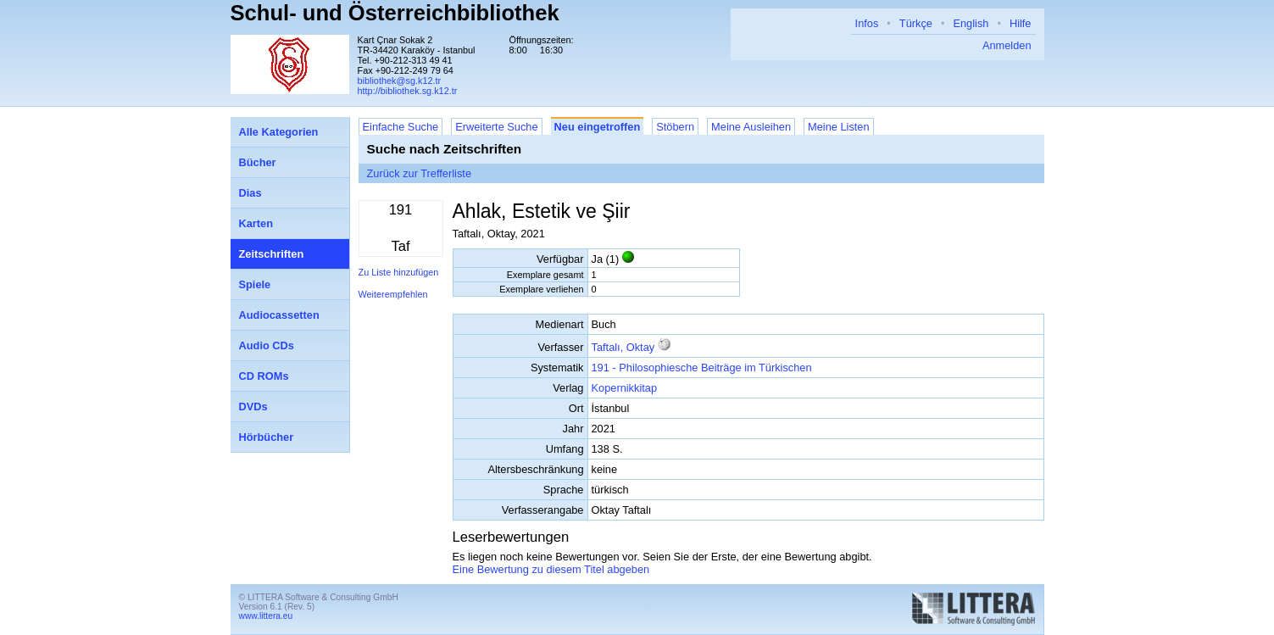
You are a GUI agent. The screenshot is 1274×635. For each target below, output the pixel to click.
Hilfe (1021, 23)
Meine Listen (839, 126)
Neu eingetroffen (597, 126)
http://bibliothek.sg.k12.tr (408, 91)
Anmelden (1007, 45)
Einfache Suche (401, 126)
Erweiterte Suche (496, 126)
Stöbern (675, 126)
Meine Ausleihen (751, 126)
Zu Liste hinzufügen (399, 272)
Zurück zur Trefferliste (419, 173)
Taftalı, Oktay (623, 347)
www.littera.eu (266, 616)
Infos (867, 23)
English (970, 23)
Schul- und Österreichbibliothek (395, 13)
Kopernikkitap (625, 388)
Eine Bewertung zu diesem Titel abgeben (551, 569)
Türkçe (915, 23)
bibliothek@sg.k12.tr (400, 80)
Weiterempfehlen (393, 294)
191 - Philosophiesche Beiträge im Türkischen (702, 367)
